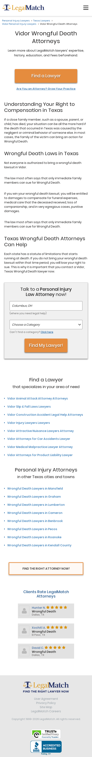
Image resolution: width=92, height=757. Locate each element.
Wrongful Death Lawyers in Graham (34, 497)
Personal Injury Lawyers (16, 20)
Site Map (46, 707)
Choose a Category (26, 325)
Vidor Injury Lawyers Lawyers (28, 423)
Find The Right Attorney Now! (46, 569)
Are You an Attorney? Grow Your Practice (46, 89)
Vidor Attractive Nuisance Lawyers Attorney (40, 431)
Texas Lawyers (41, 20)
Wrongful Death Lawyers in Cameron (34, 513)
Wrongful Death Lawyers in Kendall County (39, 545)
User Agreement (46, 699)
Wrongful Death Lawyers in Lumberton (36, 505)
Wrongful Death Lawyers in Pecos (32, 529)
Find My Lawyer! (46, 345)
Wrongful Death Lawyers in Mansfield (35, 488)
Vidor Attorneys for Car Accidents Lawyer (38, 439)
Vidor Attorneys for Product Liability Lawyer (40, 455)
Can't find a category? (31, 332)
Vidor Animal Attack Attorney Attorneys (37, 398)
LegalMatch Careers (46, 711)
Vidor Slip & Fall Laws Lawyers (29, 406)
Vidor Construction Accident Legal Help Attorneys (45, 415)
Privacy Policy (46, 703)
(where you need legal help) (28, 313)
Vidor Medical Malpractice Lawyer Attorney (40, 447)
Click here (47, 332)
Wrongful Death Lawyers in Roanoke (34, 537)
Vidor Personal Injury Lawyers (19, 24)
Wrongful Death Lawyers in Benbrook (35, 521)
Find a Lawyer (46, 76)
